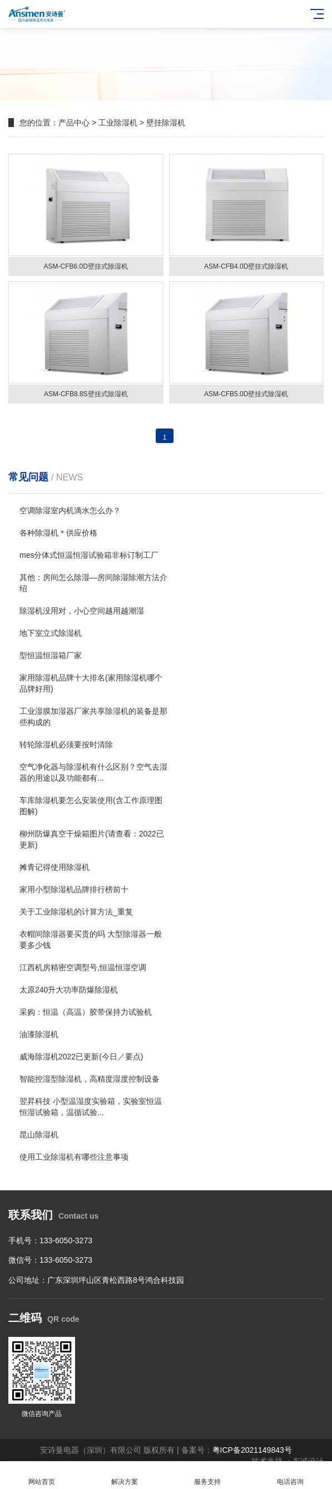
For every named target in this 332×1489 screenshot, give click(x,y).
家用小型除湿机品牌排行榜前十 (73, 889)
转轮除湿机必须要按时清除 (66, 744)
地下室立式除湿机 (50, 633)
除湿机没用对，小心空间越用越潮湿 (81, 610)
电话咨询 (290, 1475)
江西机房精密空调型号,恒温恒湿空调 (82, 967)
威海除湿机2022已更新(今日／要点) (81, 1056)
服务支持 (207, 1475)
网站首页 (41, 1475)
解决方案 (124, 1475)
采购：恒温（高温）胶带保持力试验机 (85, 1012)
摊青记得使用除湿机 (54, 867)
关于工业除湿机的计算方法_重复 (76, 911)
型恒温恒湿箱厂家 (50, 655)
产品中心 (74, 122)
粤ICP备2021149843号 (252, 1450)
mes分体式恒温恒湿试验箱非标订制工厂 (88, 555)
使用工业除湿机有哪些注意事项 (73, 1156)
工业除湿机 (117, 122)
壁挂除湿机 (165, 122)
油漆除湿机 (38, 1034)
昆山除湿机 (38, 1134)
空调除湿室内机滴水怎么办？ (70, 510)
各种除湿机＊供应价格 (58, 532)
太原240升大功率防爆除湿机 (68, 989)
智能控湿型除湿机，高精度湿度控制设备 (89, 1078)
